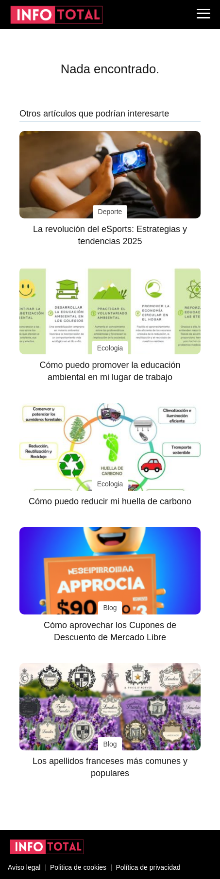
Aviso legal (24, 867)
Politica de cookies (78, 867)
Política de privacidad (148, 867)
